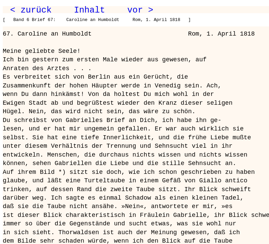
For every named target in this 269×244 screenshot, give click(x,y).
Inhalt (89, 10)
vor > (140, 10)
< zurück (31, 10)
